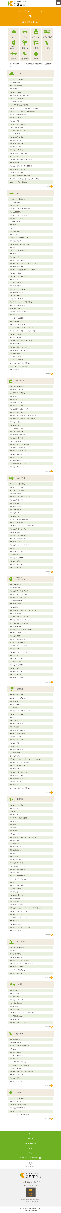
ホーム (30, 1134)
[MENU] (58, 2)
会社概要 (30, 1148)
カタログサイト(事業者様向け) (30, 1158)
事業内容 (30, 1138)
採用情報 (30, 1153)
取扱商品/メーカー (30, 1143)
